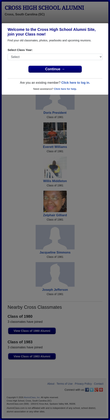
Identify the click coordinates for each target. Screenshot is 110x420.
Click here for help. (65, 88)
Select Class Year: (20, 50)
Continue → (55, 69)
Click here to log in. (75, 82)
